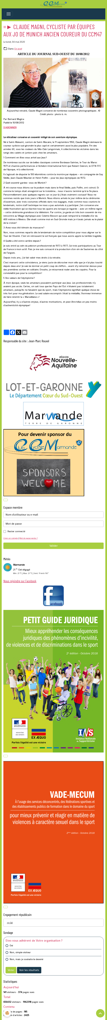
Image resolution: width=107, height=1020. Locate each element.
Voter (11, 970)
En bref (18, 48)
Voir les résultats (29, 970)
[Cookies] (7, 1013)
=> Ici (10, 922)
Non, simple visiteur (20, 952)
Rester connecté (16, 531)
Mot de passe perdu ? (28, 538)
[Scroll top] (100, 1013)
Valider (54, 545)
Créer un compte (10, 538)
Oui (11, 945)
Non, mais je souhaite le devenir (26, 959)
